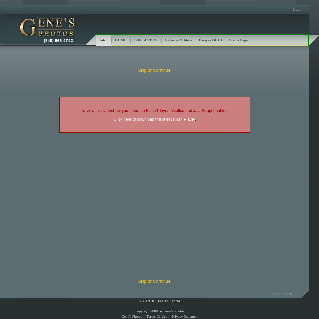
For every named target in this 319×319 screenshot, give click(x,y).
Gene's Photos (131, 316)
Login (297, 9)
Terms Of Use (156, 316)
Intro (176, 300)
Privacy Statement (185, 316)
